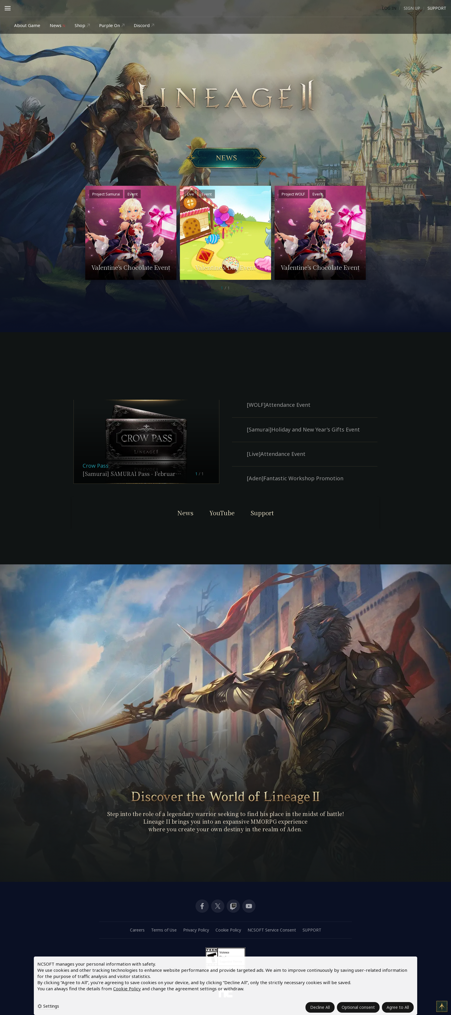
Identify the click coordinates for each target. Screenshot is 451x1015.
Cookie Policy (127, 988)
